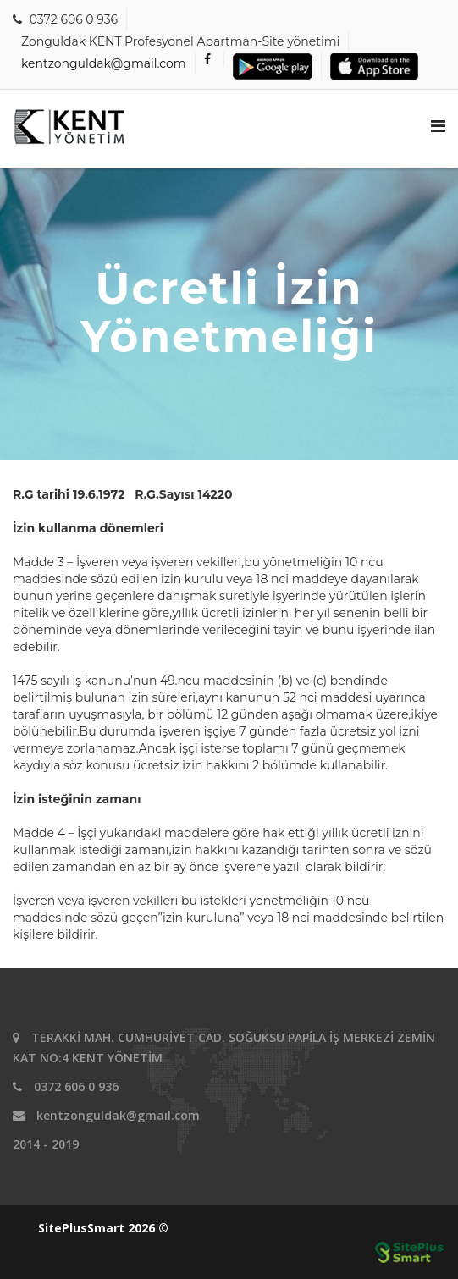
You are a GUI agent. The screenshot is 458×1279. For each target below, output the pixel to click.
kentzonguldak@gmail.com (103, 63)
